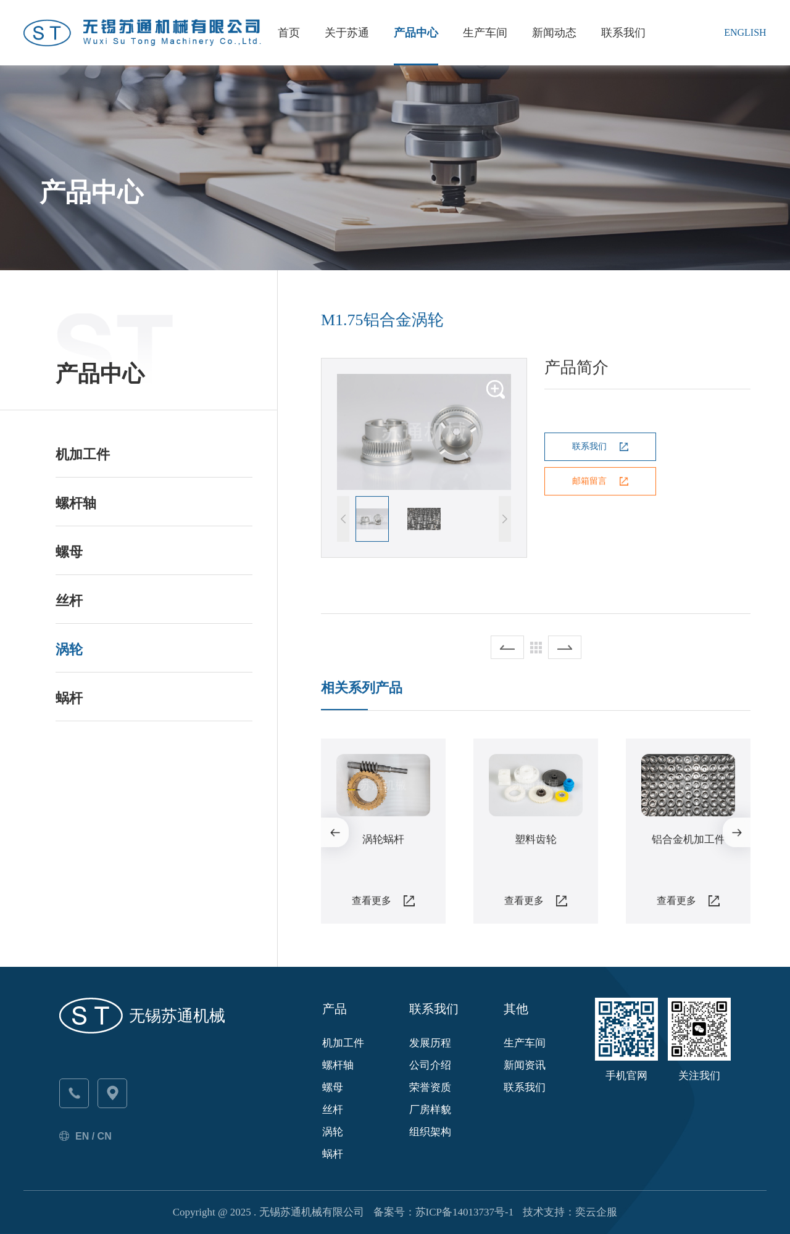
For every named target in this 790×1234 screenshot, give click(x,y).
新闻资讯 (525, 1065)
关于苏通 (347, 33)
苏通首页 (76, 147)
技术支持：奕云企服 (570, 1212)
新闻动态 (554, 33)
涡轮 (69, 649)
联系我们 (623, 33)
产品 (334, 1009)
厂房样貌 (430, 1110)
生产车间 (485, 33)
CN (105, 1136)
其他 (516, 1009)
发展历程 (430, 1043)
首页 (289, 33)
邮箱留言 (589, 481)
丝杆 (69, 600)
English (745, 32)
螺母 (69, 552)
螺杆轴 (76, 503)
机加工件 (83, 454)
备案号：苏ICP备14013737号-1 (443, 1212)
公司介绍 (430, 1065)
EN (82, 1136)
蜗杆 (69, 698)
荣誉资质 (430, 1087)
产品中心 (416, 33)
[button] (505, 519)
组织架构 (430, 1132)
